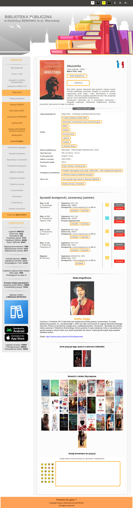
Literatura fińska (69, 146)
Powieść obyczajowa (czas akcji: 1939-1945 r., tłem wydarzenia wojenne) (92, 171)
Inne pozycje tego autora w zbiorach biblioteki (81, 179)
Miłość (65, 126)
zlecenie (85, 210)
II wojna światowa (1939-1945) (75, 118)
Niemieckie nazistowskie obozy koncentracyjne (81, 122)
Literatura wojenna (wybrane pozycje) (78, 175)
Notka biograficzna (76, 76)
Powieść (66, 142)
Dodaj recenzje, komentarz (73, 184)
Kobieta (66, 130)
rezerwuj (85, 224)
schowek (74, 210)
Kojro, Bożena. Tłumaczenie (74, 166)
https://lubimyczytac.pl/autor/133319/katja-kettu (64, 337)
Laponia (66, 138)
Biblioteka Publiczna (28, 17)
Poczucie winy (68, 134)
